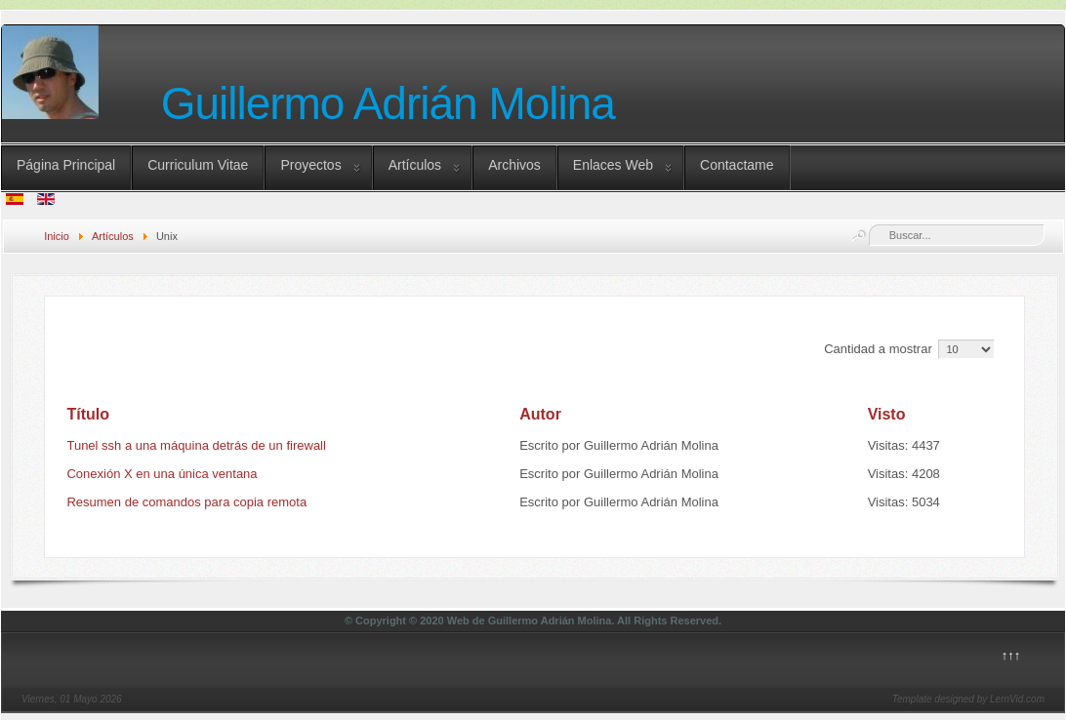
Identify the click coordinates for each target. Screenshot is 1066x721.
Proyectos (310, 165)
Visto (887, 414)
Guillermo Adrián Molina (388, 103)
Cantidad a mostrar (879, 348)
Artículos (415, 165)
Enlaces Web (613, 165)
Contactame (736, 165)
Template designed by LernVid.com (968, 699)
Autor (540, 414)
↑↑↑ (1011, 655)
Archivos (514, 165)
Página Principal (66, 165)
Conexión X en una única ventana (161, 473)
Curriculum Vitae (197, 165)
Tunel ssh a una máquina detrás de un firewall (195, 445)
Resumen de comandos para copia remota (186, 502)
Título (87, 414)
